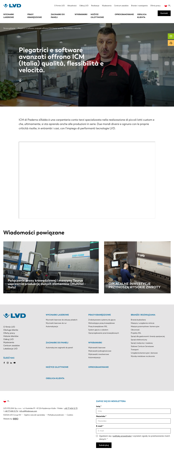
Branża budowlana (138, 320)
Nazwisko (100, 416)
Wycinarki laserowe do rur (56, 323)
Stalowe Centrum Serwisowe (142, 346)
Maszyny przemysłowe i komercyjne (145, 326)
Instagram (8, 363)
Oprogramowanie (124, 14)
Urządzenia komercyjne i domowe (144, 353)
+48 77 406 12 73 (70, 408)
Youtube (14, 363)
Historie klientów (10, 336)
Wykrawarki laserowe (96, 348)
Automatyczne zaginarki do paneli (59, 348)
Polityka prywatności (56, 415)
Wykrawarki (81, 14)
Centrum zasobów (121, 6)
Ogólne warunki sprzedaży (34, 415)
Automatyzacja (52, 326)
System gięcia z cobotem (98, 330)
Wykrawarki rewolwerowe (98, 354)
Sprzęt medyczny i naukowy (142, 343)
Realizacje (95, 6)
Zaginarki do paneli (58, 15)
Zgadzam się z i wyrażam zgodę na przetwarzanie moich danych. (134, 437)
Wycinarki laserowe (8, 15)
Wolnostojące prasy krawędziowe (101, 323)
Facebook (4, 363)
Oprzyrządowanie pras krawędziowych (103, 333)
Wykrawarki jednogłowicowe (99, 351)
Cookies (70, 415)
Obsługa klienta (141, 15)
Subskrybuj (104, 445)
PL (169, 5)
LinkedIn (11, 363)
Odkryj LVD (83, 6)
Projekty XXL (136, 333)
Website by (10, 419)
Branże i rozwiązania (139, 6)
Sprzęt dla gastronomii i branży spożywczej (148, 336)
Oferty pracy (155, 6)
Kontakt (164, 13)
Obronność (135, 330)
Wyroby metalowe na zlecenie (143, 356)
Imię (98, 406)
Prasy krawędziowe (34, 15)
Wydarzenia (106, 6)
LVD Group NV (15, 415)
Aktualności (72, 6)
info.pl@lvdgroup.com (28, 411)
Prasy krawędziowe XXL (97, 326)
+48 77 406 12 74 (11, 411)
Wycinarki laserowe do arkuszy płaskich (61, 320)
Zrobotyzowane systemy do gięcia (101, 320)
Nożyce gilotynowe (97, 15)
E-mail (99, 426)
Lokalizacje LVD (10, 348)
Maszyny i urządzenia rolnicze (142, 323)
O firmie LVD (59, 6)
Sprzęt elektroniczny (139, 340)
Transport (134, 350)
